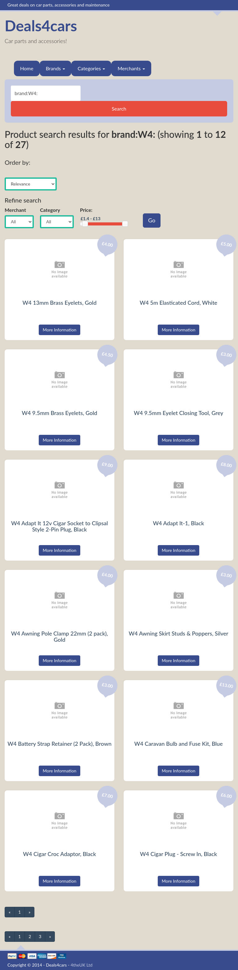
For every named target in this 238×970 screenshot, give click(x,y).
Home (26, 68)
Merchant (15, 210)
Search (119, 108)
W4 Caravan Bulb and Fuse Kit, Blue (178, 743)
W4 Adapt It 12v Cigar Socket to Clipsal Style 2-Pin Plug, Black (59, 526)
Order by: (17, 162)
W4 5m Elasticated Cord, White (178, 302)
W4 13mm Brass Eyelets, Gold (59, 302)
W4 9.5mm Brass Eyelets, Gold (59, 412)
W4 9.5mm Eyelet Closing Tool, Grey (178, 412)
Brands (55, 68)
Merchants (131, 68)
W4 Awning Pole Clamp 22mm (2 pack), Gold (59, 636)
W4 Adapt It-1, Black (178, 523)
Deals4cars (41, 25)
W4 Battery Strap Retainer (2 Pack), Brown (59, 743)
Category (50, 210)
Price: (86, 210)
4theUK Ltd (82, 965)
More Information (60, 329)
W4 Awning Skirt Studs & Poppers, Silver (178, 633)
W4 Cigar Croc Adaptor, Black (59, 853)
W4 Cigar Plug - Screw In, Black (178, 853)
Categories (91, 68)
